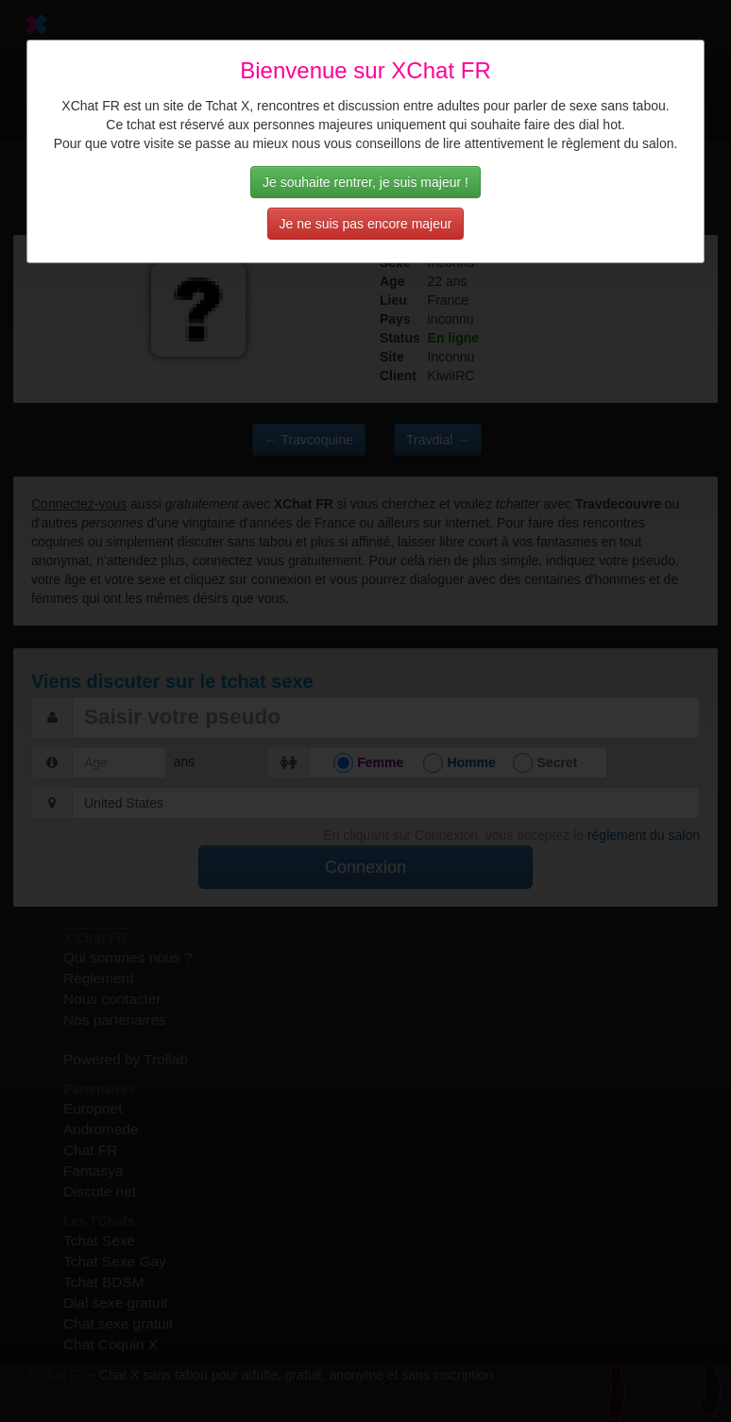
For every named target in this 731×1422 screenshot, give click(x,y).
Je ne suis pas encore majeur (366, 223)
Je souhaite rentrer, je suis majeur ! (365, 182)
